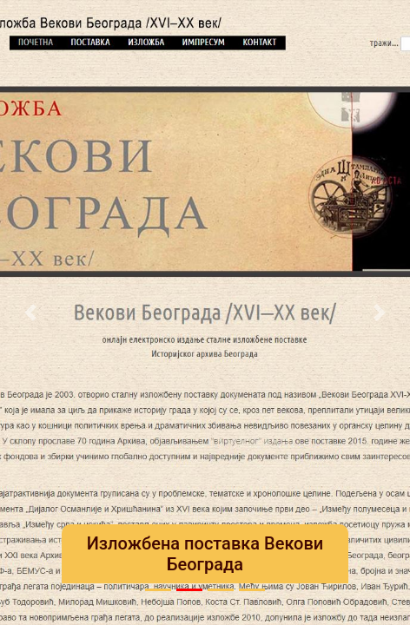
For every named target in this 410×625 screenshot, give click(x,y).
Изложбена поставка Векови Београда (205, 554)
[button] (31, 312)
